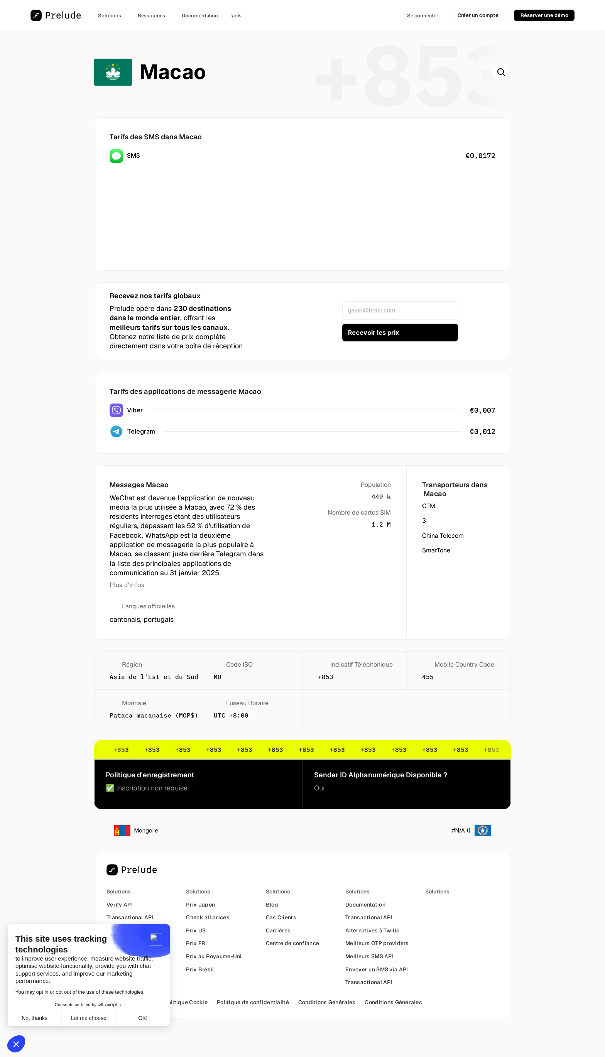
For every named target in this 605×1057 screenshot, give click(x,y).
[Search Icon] (501, 72)
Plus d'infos (127, 585)
